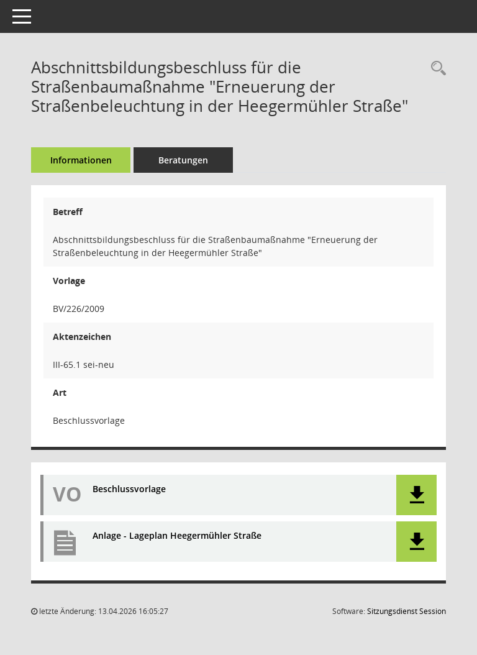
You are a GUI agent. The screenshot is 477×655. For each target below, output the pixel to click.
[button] (416, 495)
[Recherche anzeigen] (435, 68)
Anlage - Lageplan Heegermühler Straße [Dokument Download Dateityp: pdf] (177, 536)
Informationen (81, 160)
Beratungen (183, 160)
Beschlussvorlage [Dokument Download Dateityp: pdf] (129, 489)
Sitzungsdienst (406, 611)
